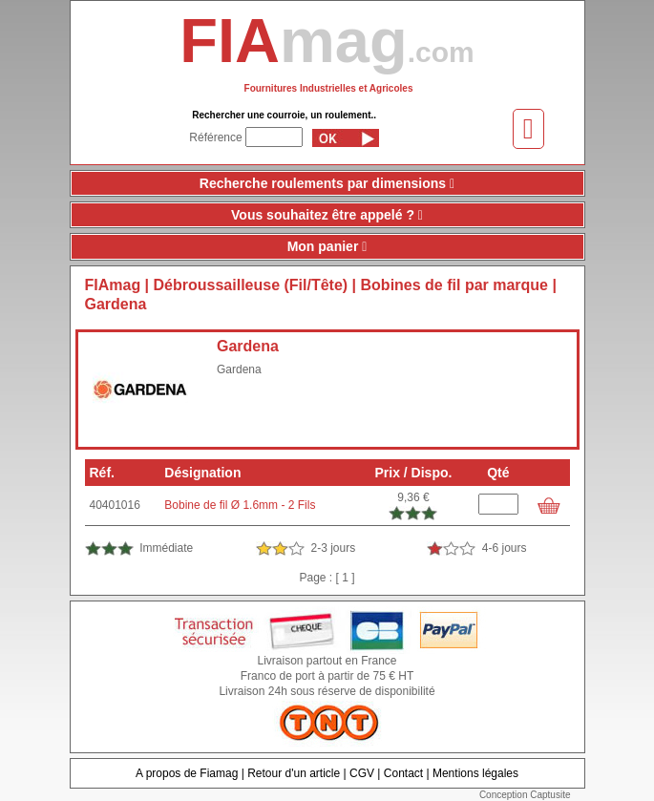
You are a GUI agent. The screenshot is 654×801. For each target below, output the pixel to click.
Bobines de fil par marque (454, 285)
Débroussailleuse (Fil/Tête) (251, 285)
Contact (403, 773)
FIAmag (113, 285)
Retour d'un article (293, 773)
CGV (361, 773)
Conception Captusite (525, 795)
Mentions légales (475, 773)
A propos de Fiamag (187, 773)
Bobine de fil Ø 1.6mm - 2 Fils (239, 505)
